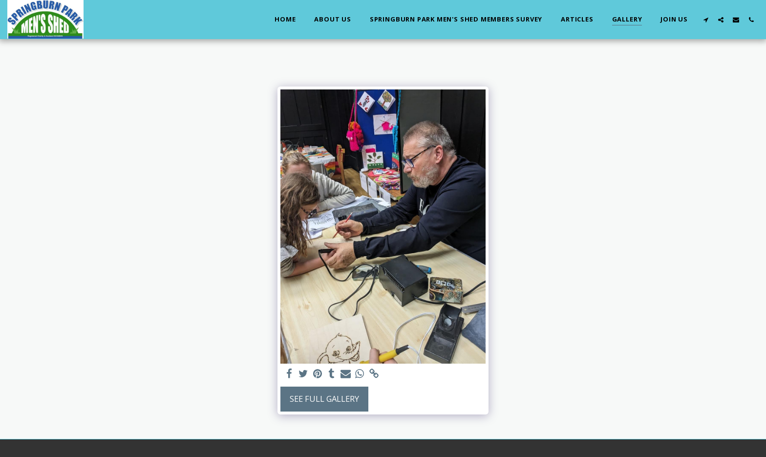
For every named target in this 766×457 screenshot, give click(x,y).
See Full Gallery (324, 398)
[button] (706, 19)
